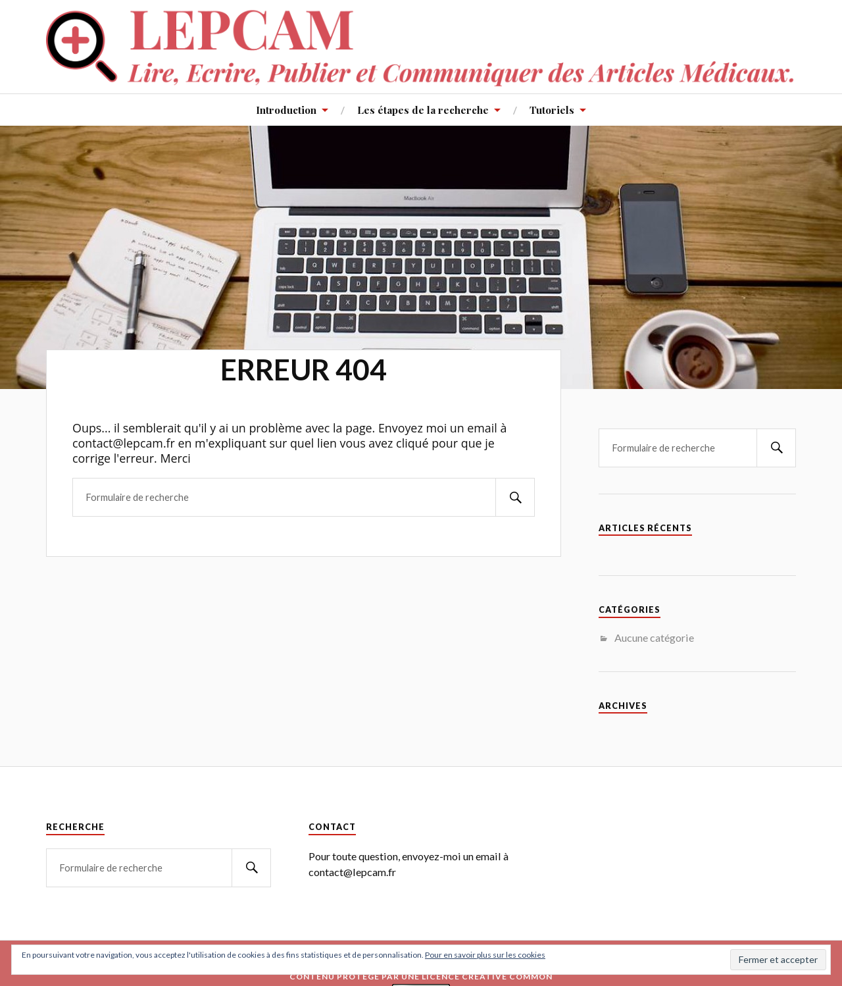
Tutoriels (552, 110)
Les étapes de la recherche (423, 110)
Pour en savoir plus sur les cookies (485, 955)
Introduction (286, 110)
